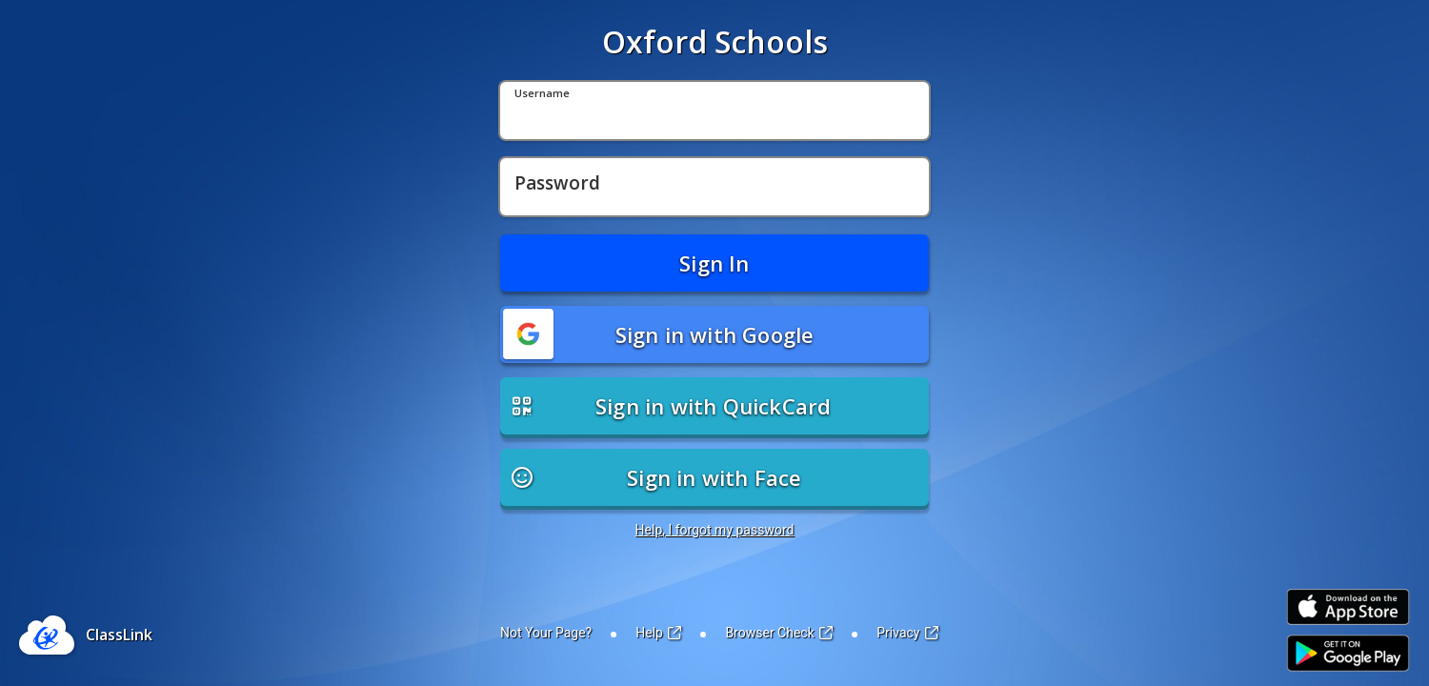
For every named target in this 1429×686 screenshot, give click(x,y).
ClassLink (119, 634)
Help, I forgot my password (715, 529)
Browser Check (779, 632)
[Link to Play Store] (1348, 653)
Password (557, 183)
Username (542, 94)
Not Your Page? (546, 632)
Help (658, 632)
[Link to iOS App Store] (1348, 607)
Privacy (907, 632)
